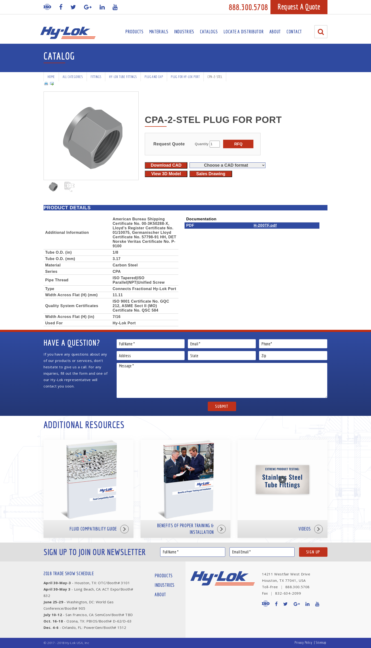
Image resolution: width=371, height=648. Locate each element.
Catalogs (209, 31)
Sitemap (321, 642)
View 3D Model (166, 173)
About (275, 31)
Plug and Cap (154, 77)
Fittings (96, 77)
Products (134, 31)
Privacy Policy (303, 642)
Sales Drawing (210, 173)
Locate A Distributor (244, 31)
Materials (158, 31)
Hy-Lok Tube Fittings (123, 77)
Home (51, 77)
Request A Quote (299, 6)
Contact (294, 31)
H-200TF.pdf (265, 225)
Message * (222, 380)
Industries (184, 31)
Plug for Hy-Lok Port (185, 77)
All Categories (73, 77)
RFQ (238, 144)
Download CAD (166, 165)
